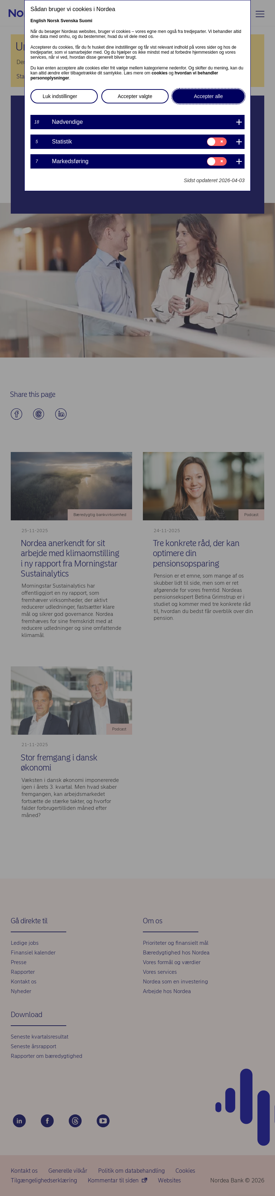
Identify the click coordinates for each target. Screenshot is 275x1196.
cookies (159, 73)
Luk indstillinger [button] (60, 96)
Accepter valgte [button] (135, 96)
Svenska (69, 20)
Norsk (53, 20)
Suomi (85, 20)
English (38, 20)
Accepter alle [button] (208, 96)
